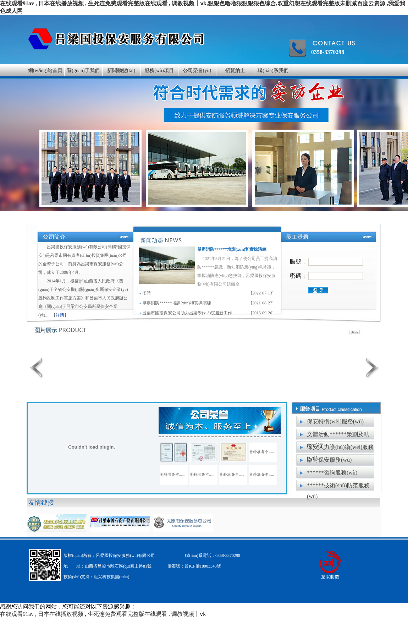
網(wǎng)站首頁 (45, 70)
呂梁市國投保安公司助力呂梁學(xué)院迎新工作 (187, 312)
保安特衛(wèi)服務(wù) (335, 421)
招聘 (146, 293)
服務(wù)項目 (158, 70)
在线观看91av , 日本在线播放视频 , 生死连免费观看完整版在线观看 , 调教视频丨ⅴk (103, 614)
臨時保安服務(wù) (329, 460)
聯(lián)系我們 (273, 70)
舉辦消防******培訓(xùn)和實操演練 (231, 249)
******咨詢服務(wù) (332, 473)
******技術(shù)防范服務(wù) (338, 487)
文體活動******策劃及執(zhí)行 (338, 435)
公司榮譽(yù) (197, 70)
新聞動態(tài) (121, 70)
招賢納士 (235, 70)
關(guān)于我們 (83, 70)
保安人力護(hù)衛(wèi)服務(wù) (340, 448)
